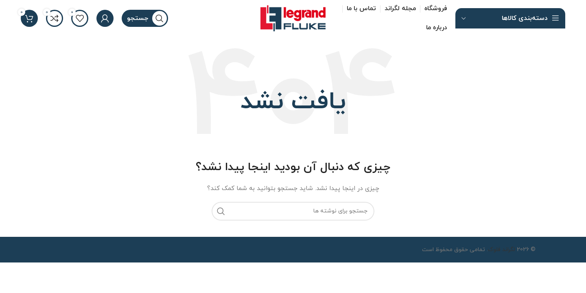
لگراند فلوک (501, 250)
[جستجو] (145, 18)
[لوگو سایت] (293, 18)
